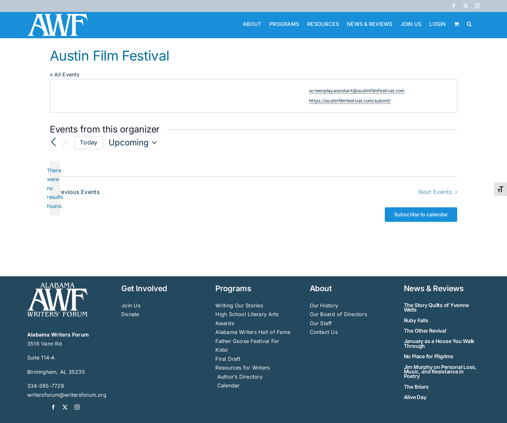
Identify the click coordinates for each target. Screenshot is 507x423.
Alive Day (415, 397)
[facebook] (53, 407)
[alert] (55, 188)
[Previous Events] (54, 142)
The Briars (416, 386)
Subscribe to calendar (421, 215)
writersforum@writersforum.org (66, 395)
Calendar (228, 385)
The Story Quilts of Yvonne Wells (436, 307)
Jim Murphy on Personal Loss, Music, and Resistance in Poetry (440, 372)
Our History (324, 305)
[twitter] (65, 407)
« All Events (64, 74)
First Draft (227, 359)
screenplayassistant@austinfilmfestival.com (357, 90)
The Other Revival (425, 330)
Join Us (130, 305)
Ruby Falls (416, 320)
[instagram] (77, 407)
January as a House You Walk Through (439, 343)
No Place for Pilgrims (428, 356)
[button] (469, 23)
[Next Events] (65, 143)
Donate (130, 314)
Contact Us (324, 332)
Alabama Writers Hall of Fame (252, 332)
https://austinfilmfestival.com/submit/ (350, 100)
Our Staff (321, 323)
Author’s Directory (239, 376)
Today (88, 142)
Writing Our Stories (239, 305)
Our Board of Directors (338, 314)
